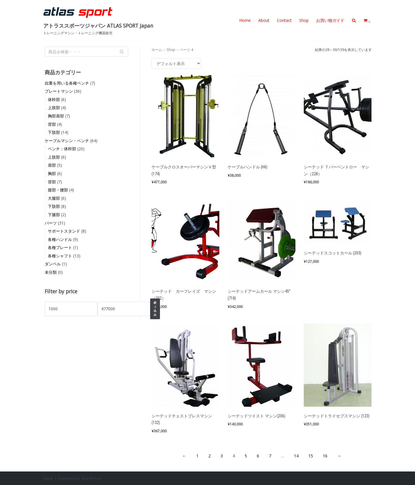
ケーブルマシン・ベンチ (67, 140)
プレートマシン (59, 91)
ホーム (157, 49)
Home (245, 20)
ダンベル (53, 264)
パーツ (51, 223)
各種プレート (60, 247)
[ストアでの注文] (176, 63)
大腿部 (54, 198)
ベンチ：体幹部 (62, 148)
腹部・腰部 (58, 190)
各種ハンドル (60, 239)
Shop (304, 20)
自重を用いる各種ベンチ (67, 83)
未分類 (51, 272)
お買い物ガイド (330, 20)
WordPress (91, 478)
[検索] (86, 52)
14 (296, 456)
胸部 (52, 173)
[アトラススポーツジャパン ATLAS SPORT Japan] (98, 20)
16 (325, 456)
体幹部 (54, 99)
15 (310, 456)
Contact (284, 20)
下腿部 (54, 214)
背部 (52, 124)
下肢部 (54, 132)
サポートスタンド (64, 231)
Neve (48, 478)
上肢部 (54, 107)
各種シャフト (60, 255)
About (263, 20)
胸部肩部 (56, 116)
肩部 (52, 165)
